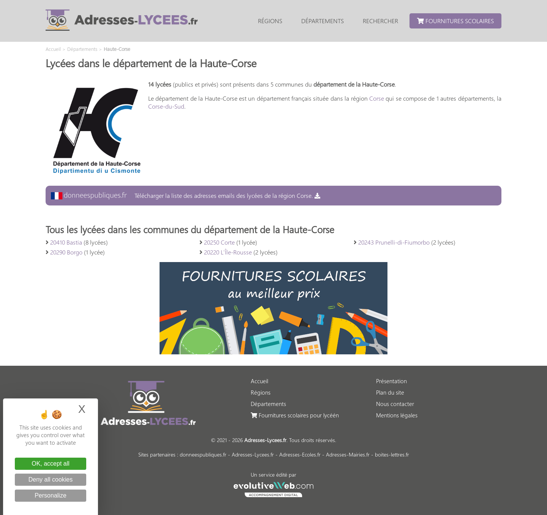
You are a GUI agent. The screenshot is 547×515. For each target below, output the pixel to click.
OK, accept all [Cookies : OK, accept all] (51, 463)
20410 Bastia (66, 242)
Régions (270, 21)
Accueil (259, 381)
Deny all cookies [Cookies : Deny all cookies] (50, 479)
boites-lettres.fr (392, 454)
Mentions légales (396, 415)
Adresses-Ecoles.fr (300, 454)
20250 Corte (219, 242)
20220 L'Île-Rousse (228, 252)
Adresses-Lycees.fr (253, 454)
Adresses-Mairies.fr (348, 454)
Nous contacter (395, 404)
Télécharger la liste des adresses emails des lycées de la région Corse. (185, 195)
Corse (376, 98)
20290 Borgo (66, 252)
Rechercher (380, 21)
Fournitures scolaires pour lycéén (295, 415)
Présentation (391, 381)
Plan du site (390, 392)
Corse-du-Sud (166, 106)
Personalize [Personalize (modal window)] (50, 495)
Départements (322, 21)
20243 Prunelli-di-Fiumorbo (394, 242)
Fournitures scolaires (455, 21)
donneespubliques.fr (203, 454)
